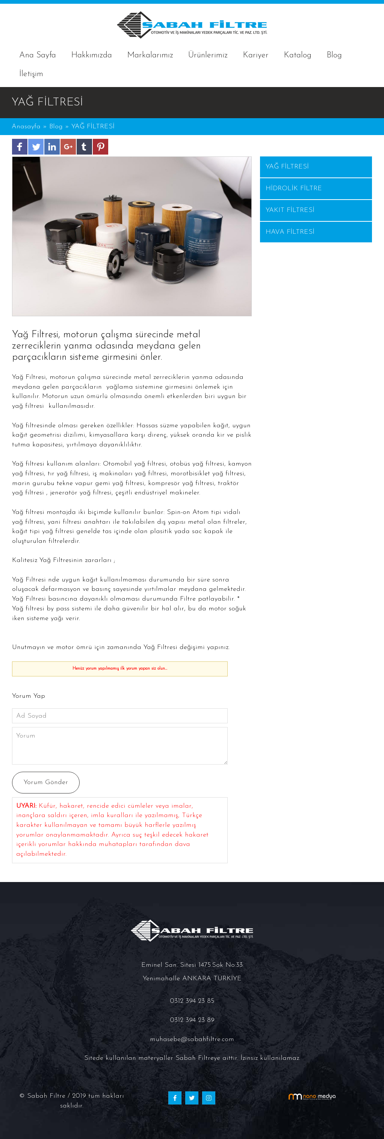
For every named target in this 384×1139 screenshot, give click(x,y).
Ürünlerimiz (208, 55)
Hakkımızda (91, 55)
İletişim (31, 74)
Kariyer (256, 55)
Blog (334, 55)
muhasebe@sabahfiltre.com (192, 1039)
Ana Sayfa (37, 55)
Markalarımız (150, 55)
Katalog (297, 55)
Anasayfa (27, 126)
